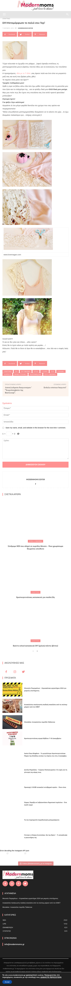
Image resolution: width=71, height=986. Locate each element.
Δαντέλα (7, 374)
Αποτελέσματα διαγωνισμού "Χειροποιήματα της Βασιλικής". (18, 390)
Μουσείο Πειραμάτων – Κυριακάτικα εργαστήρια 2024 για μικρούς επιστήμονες (30, 898)
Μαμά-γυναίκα (20, 374)
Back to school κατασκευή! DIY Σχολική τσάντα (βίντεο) (35, 646)
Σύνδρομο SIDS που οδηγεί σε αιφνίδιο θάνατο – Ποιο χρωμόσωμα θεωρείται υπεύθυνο (35, 547)
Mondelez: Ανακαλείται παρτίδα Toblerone (39, 722)
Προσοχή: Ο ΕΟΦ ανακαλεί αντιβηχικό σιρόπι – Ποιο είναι (45, 787)
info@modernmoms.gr (14, 944)
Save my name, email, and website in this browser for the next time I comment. (36, 428)
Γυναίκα (61, 371)
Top (52, 371)
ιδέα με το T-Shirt (23, 73)
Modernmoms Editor (25, 28)
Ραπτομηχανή (35, 374)
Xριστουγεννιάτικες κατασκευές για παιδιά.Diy (35, 597)
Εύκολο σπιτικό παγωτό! (55, 387)
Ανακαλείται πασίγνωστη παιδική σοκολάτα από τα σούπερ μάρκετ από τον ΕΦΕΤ (31, 903)
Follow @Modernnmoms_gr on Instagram (36, 863)
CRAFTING (35, 592)
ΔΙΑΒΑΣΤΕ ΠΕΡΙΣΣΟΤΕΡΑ (51, 977)
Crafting (8, 371)
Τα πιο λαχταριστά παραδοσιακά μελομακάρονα (41, 820)
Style (36, 371)
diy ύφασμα (25, 371)
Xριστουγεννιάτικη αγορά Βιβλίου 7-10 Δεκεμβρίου (42, 738)
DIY (16, 371)
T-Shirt (44, 371)
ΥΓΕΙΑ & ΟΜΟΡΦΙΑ (35, 541)
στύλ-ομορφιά (50, 374)
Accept (7, 982)
